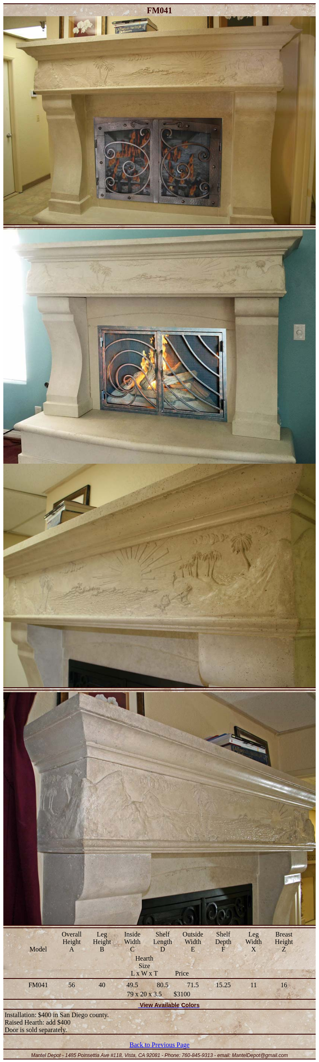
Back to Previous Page (159, 1044)
